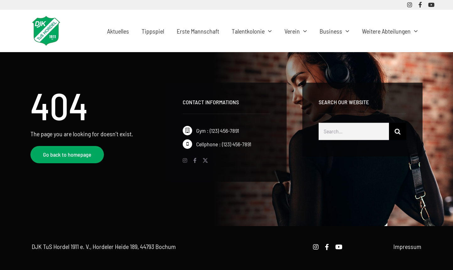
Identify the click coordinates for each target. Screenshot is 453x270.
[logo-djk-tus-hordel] (46, 19)
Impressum (407, 246)
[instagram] (409, 5)
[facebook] (420, 5)
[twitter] (205, 160)
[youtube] (431, 5)
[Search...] (354, 132)
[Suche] (397, 132)
